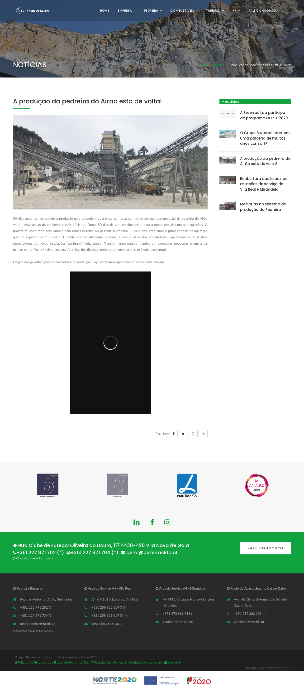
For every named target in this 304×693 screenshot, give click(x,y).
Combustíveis (182, 10)
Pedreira (151, 10)
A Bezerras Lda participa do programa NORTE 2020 (264, 115)
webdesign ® (275, 668)
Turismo (213, 10)
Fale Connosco (262, 10)
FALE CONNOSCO (265, 548)
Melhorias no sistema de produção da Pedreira (263, 207)
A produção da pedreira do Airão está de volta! (265, 161)
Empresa (125, 10)
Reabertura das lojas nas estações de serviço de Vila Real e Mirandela (263, 184)
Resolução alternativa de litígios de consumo (126, 662)
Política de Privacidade (33, 662)
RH (235, 10)
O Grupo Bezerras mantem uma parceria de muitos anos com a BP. (265, 138)
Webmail (172, 662)
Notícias (218, 65)
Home (104, 10)
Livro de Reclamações (71, 662)
